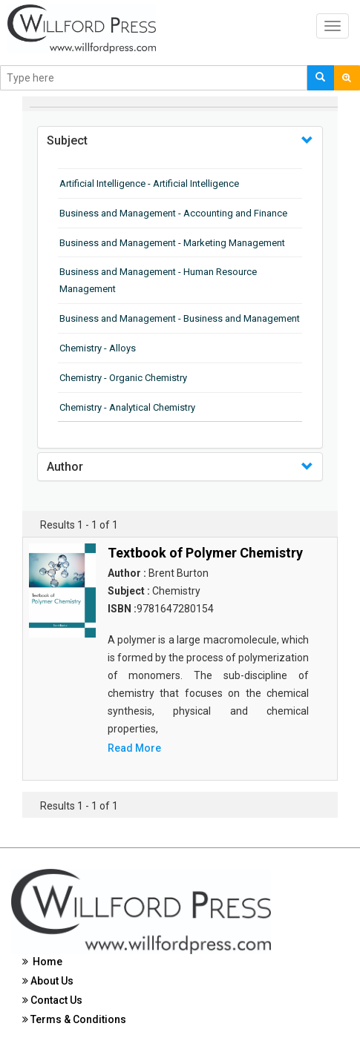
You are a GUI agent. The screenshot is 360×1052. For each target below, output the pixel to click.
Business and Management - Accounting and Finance (173, 213)
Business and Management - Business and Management (179, 318)
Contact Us (52, 1000)
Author (65, 467)
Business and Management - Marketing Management (172, 242)
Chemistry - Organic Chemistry (123, 377)
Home (42, 961)
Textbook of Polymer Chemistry (205, 552)
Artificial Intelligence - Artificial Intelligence (149, 183)
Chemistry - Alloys (97, 348)
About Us (47, 981)
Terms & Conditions (74, 1019)
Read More (134, 748)
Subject (67, 140)
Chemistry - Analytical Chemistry (127, 407)
